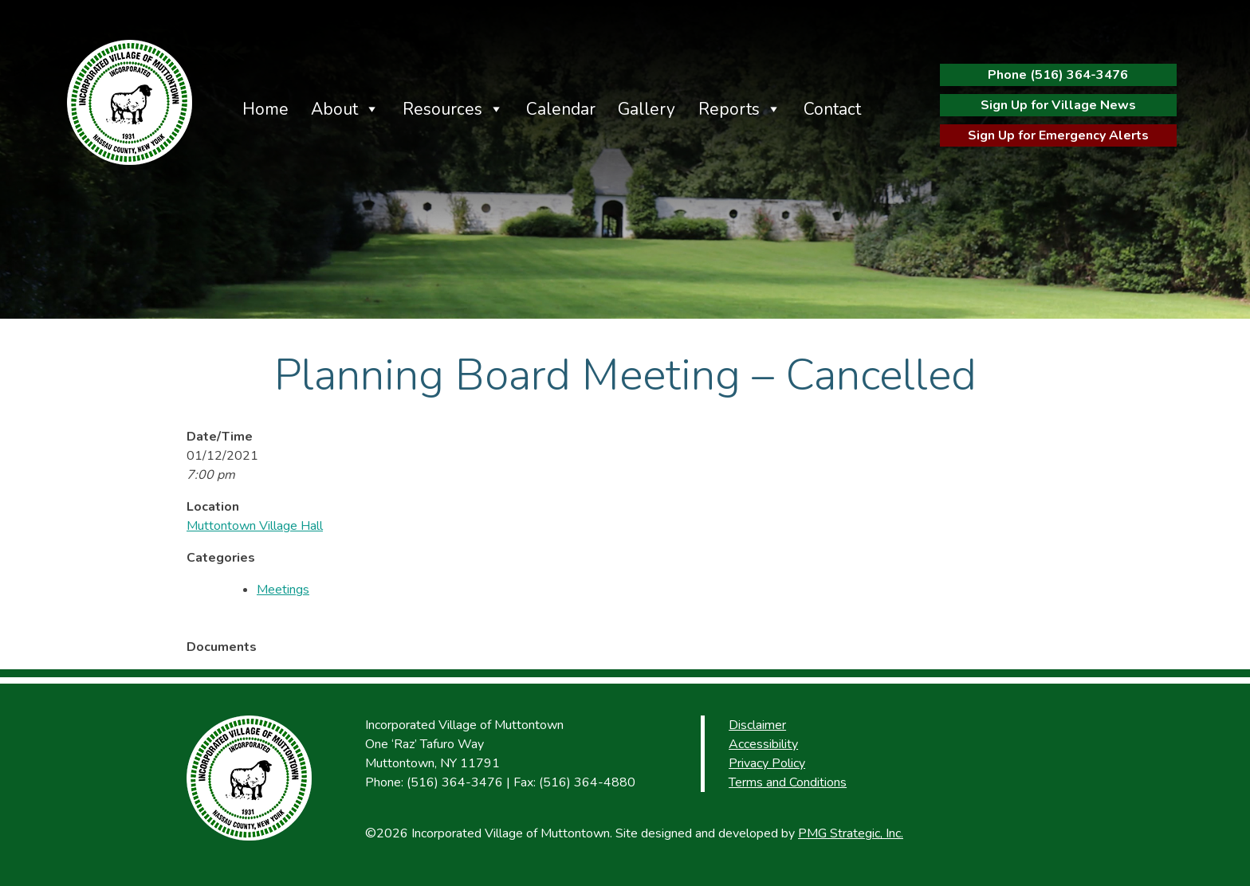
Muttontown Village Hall (255, 526)
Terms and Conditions (788, 782)
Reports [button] (729, 109)
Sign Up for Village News (1058, 105)
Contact (832, 109)
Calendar (561, 109)
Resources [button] (442, 109)
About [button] (334, 109)
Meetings (283, 589)
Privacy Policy (767, 763)
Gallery (646, 109)
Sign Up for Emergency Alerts (1058, 135)
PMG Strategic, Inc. (850, 833)
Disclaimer (757, 725)
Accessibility (763, 744)
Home (265, 109)
